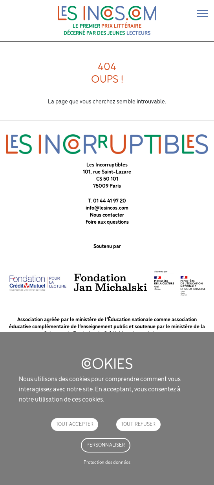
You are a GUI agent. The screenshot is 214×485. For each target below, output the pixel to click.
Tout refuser (138, 424)
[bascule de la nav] (202, 13)
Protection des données (107, 462)
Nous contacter (107, 215)
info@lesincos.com (107, 208)
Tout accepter (75, 424)
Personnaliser (105, 445)
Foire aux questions (107, 222)
